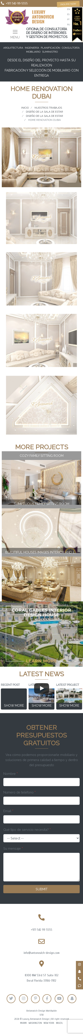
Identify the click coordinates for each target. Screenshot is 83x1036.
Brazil (59, 1023)
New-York (49, 1023)
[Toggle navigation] (15, 34)
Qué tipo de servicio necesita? (27, 829)
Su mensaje (13, 848)
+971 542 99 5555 (41, 930)
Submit (42, 889)
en (68, 9)
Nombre (10, 774)
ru (68, 24)
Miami (23, 1023)
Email (8, 811)
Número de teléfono (19, 792)
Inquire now (68, 4)
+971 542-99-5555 (17, 3)
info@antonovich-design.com (42, 953)
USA (42, 1014)
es (68, 14)
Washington (35, 1023)
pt (68, 19)
